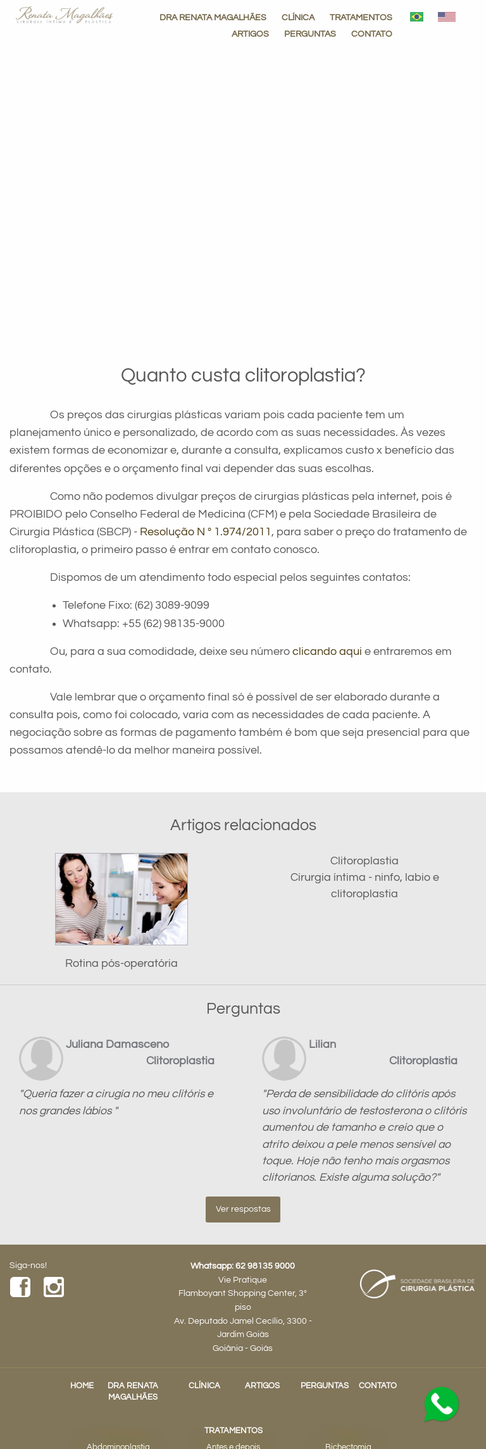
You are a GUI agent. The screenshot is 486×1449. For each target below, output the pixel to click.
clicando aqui (327, 651)
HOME (82, 1386)
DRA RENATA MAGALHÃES (212, 17)
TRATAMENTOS (361, 17)
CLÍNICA (298, 17)
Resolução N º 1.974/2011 (205, 532)
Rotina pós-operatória (121, 963)
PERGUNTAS (310, 34)
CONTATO (371, 34)
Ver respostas (243, 1209)
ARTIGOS (250, 34)
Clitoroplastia (364, 861)
